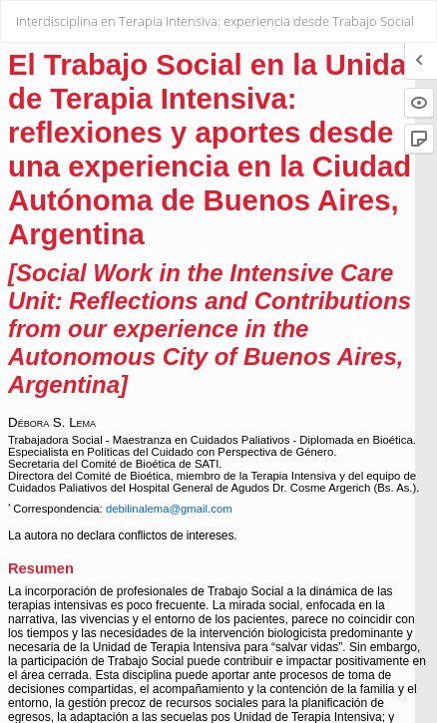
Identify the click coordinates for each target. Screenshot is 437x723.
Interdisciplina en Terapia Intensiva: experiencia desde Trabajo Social (215, 21)
